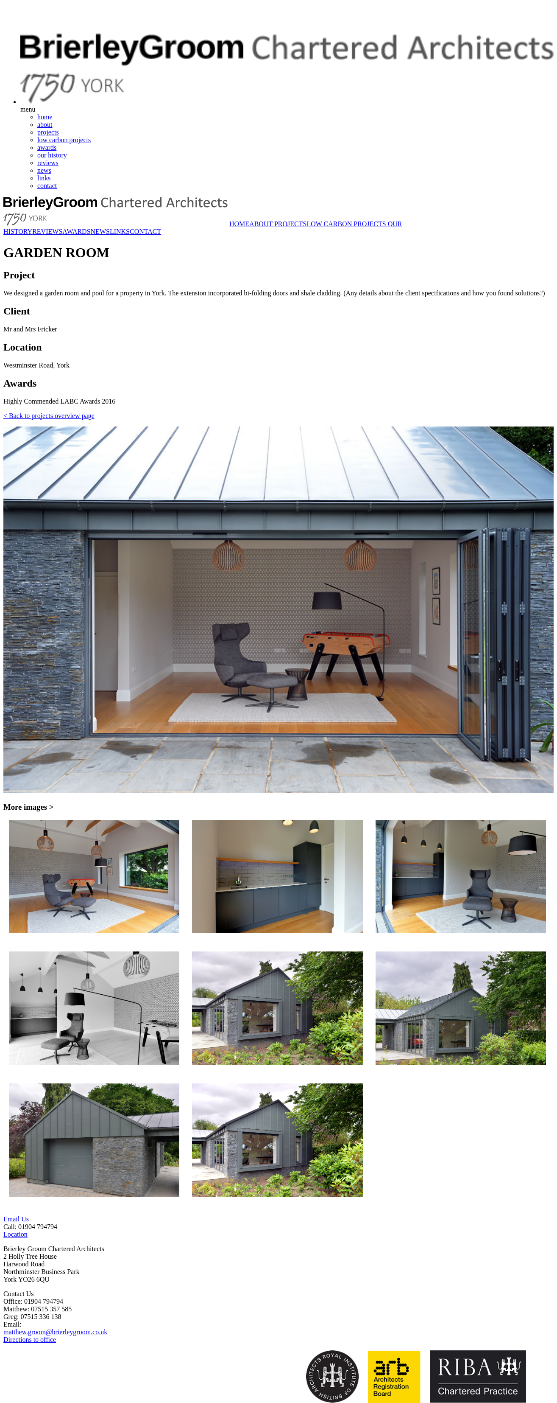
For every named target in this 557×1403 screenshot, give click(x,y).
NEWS (100, 231)
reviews (47, 162)
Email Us (16, 1219)
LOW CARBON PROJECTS (346, 223)
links (43, 178)
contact (47, 185)
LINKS (120, 231)
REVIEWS (47, 231)
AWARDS (76, 231)
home (45, 117)
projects (48, 132)
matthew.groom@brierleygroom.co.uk (55, 1332)
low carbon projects (64, 139)
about (45, 124)
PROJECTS (290, 223)
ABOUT (261, 223)
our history (52, 155)
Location (15, 1234)
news (44, 170)
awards (46, 147)
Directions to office (29, 1339)
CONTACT (145, 231)
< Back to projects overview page (49, 415)
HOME (239, 223)
